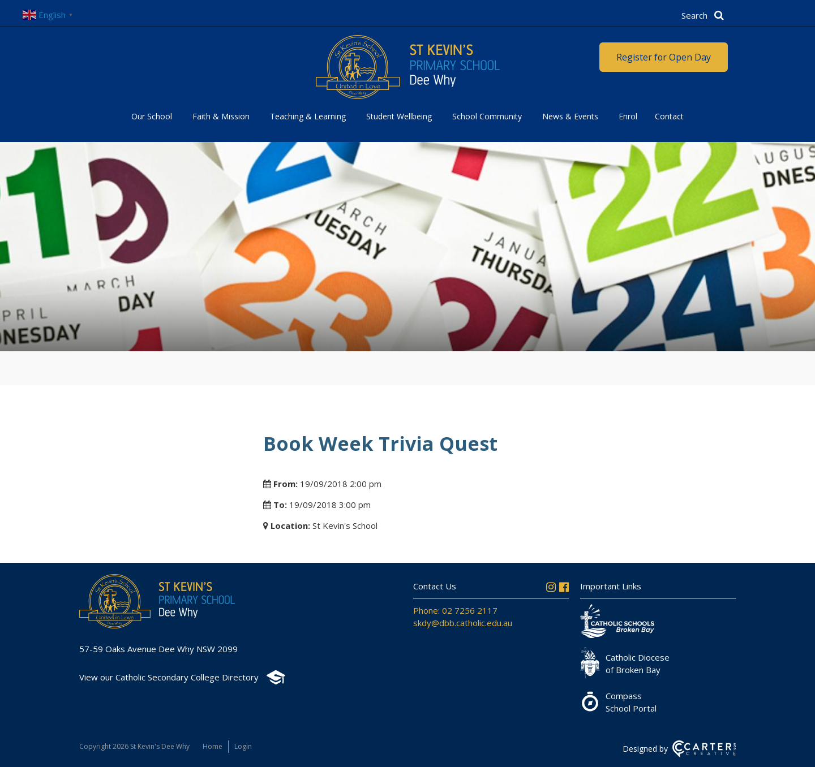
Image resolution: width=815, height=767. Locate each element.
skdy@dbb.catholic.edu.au (462, 622)
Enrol (628, 116)
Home (212, 746)
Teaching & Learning (308, 116)
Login (243, 746)
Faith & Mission (221, 116)
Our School (151, 116)
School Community (487, 116)
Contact (669, 116)
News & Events (570, 116)
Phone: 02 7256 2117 (455, 610)
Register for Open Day (663, 57)
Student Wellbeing (399, 116)
